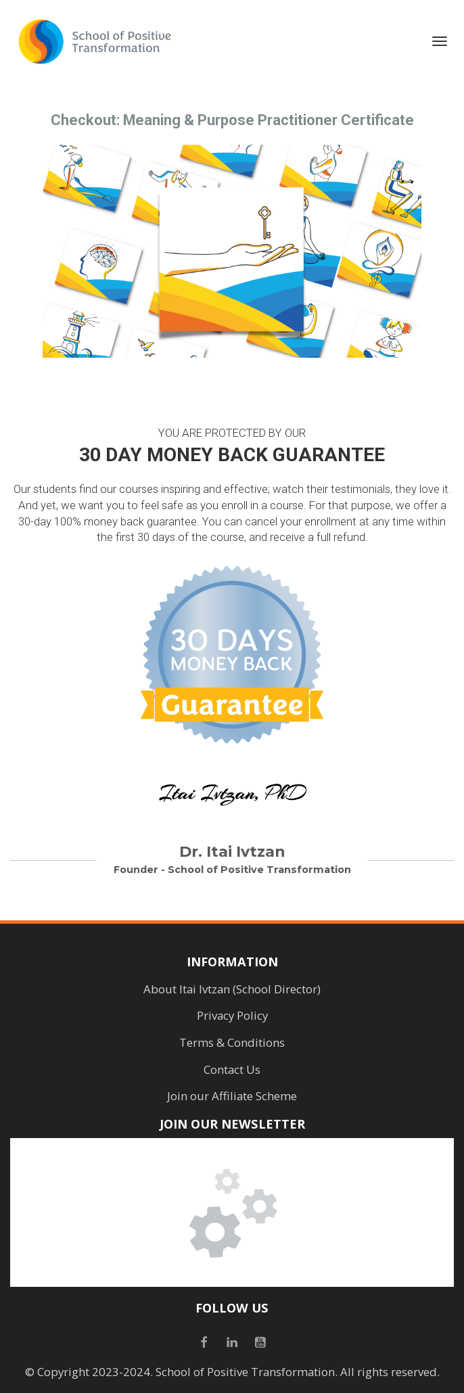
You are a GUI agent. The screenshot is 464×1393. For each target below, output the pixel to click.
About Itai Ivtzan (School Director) (232, 989)
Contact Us (232, 1070)
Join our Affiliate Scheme (232, 1096)
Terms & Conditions (232, 1042)
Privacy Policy (232, 1015)
